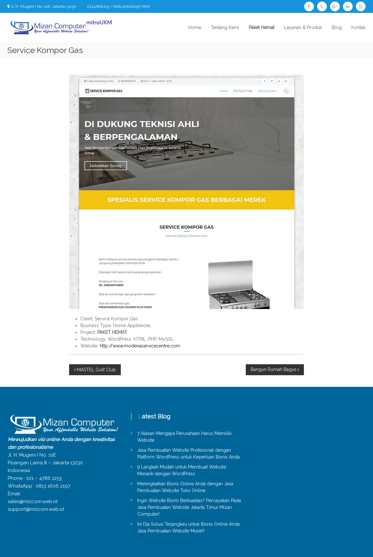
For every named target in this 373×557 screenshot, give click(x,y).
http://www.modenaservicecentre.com (140, 345)
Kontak (358, 27)
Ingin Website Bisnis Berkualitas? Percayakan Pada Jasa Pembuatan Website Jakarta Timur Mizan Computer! (189, 507)
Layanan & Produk (303, 27)
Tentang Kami (225, 27)
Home (194, 27)
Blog (337, 27)
